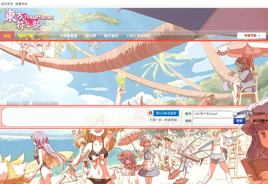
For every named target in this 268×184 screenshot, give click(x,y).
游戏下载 (26, 36)
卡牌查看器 (68, 36)
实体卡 (46, 36)
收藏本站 (21, 4)
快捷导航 (250, 35)
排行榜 (90, 36)
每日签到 (111, 36)
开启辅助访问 (266, 3)
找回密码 (259, 114)
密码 (188, 121)
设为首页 (7, 4)
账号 (188, 114)
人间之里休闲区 (138, 36)
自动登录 (242, 114)
